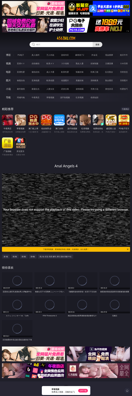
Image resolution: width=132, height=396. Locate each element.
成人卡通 (50, 72)
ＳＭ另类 (124, 63)
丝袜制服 (94, 63)
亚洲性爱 (21, 72)
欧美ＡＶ (50, 63)
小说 (8, 89)
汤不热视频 (65, 97)
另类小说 (94, 89)
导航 (8, 97)
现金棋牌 (109, 55)
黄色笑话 (109, 89)
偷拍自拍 (35, 72)
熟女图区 (109, 80)
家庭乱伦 (35, 89)
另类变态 (124, 72)
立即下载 (83, 390)
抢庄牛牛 (124, 55)
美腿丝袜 (80, 80)
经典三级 (94, 72)
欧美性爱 (65, 72)
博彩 (8, 55)
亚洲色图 (35, 80)
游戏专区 (65, 55)
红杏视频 (80, 97)
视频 (8, 63)
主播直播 (109, 63)
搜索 (97, 44)
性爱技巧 (124, 89)
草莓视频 (50, 97)
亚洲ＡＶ (21, 63)
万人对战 (50, 55)
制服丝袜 (80, 72)
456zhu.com (66, 38)
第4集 (33, 256)
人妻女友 (50, 89)
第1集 (6, 256)
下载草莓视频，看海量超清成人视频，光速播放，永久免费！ (86, 249)
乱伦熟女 (109, 72)
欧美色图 (50, 80)
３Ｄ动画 (65, 63)
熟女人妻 (80, 63)
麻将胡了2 (79, 55)
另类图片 (124, 80)
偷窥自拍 (21, 80)
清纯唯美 (94, 80)
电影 (8, 72)
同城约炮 (21, 97)
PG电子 (21, 55)
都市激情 (21, 89)
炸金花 (94, 55)
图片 (8, 80)
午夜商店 (35, 97)
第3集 (24, 256)
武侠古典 (65, 89)
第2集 (15, 256)
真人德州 (35, 55)
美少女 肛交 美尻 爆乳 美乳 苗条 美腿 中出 (55, 256)
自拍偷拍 (35, 63)
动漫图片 (65, 80)
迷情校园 (80, 89)
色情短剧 (94, 97)
